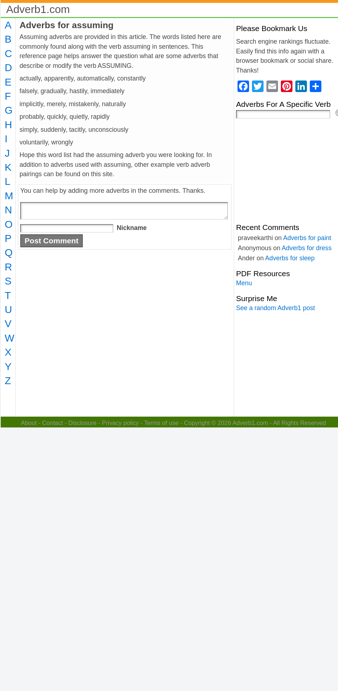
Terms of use (161, 423)
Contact (52, 423)
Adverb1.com (38, 9)
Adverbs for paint (307, 238)
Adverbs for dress (306, 248)
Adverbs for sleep (290, 258)
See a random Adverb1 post (275, 308)
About (29, 423)
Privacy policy (120, 423)
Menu (244, 283)
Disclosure (82, 423)
